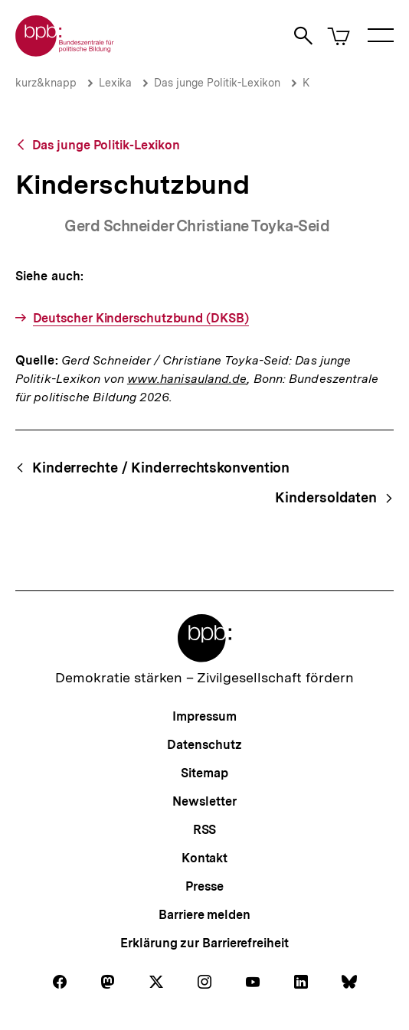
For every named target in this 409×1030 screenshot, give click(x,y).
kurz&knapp (46, 83)
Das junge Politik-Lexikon (217, 83)
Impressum (204, 716)
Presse (204, 886)
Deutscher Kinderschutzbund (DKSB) (141, 318)
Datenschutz (204, 744)
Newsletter (204, 801)
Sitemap (204, 773)
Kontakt (204, 858)
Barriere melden (204, 914)
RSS (205, 829)
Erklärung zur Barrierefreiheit (204, 943)
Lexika (115, 83)
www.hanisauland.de (187, 378)
